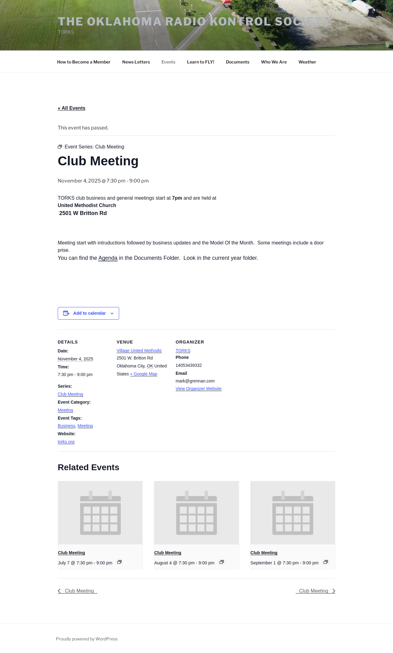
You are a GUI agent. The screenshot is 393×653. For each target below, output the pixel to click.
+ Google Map (143, 373)
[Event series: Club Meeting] (119, 562)
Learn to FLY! (200, 61)
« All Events (71, 108)
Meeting (65, 410)
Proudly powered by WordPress (87, 638)
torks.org (66, 441)
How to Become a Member (84, 61)
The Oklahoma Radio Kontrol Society (195, 21)
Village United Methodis (139, 350)
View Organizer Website (199, 388)
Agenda (107, 258)
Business (66, 425)
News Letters (136, 61)
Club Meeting (70, 394)
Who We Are (274, 61)
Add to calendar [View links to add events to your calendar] (89, 313)
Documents (237, 61)
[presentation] (100, 512)
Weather (307, 61)
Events (168, 61)
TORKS (183, 350)
